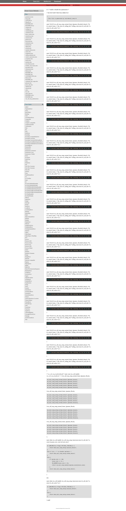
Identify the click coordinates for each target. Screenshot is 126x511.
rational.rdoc (28, 88)
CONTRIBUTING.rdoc (30, 76)
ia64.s (26, 90)
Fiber (26, 161)
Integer (27, 201)
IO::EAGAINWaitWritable (31, 185)
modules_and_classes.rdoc (31, 65)
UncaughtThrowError (30, 314)
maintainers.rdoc (29, 43)
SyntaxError (28, 289)
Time (26, 305)
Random (27, 251)
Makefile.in (28, 22)
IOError (27, 197)
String (26, 284)
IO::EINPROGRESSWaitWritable (33, 189)
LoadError (27, 208)
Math (26, 215)
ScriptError (27, 272)
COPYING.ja (28, 20)
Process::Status (28, 242)
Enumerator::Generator (30, 150)
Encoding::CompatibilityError (32, 136)
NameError (27, 222)
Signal (26, 276)
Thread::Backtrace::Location (31, 298)
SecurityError (28, 274)
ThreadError (28, 302)
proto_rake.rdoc (29, 84)
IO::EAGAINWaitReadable (31, 183)
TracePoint (27, 307)
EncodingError (28, 145)
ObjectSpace (28, 234)
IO (25, 182)
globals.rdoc (28, 39)
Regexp (27, 262)
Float (26, 173)
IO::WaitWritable (29, 196)
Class (26, 115)
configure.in (28, 29)
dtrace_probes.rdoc (29, 34)
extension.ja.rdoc (29, 36)
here (71, 5)
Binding (27, 114)
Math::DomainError (29, 216)
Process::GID (28, 241)
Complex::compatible (30, 122)
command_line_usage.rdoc (31, 81)
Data (26, 128)
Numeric (27, 230)
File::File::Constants (30, 166)
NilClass (27, 223)
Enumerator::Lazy (29, 152)
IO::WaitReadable (29, 194)
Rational (27, 258)
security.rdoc (28, 48)
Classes (31, 11)
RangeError (28, 256)
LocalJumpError (29, 209)
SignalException (29, 277)
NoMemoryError (29, 225)
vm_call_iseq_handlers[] (53, 376)
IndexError (27, 199)
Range (26, 255)
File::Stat (27, 169)
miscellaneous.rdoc (29, 64)
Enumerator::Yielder (30, 154)
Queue (26, 249)
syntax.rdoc (28, 51)
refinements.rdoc (29, 69)
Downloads (57, 1)
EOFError (27, 133)
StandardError (28, 281)
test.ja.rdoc (28, 18)
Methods (35, 11)
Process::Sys (28, 244)
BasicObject (28, 112)
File (26, 164)
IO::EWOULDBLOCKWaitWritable (33, 192)
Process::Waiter (28, 248)
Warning (27, 316)
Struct (26, 286)
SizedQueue (28, 279)
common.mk (28, 27)
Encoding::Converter (30, 138)
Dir (26, 129)
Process (27, 239)
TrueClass (27, 309)
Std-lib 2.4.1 (47, 1)
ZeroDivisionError (29, 317)
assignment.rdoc (29, 53)
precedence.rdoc (29, 67)
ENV (26, 131)
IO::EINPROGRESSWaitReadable (33, 187)
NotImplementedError (30, 229)
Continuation (28, 126)
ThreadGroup (28, 303)
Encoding (27, 135)
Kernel (26, 204)
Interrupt (27, 202)
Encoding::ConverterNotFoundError (33, 140)
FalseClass (27, 159)
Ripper (26, 265)
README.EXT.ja (29, 25)
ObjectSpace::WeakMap (30, 236)
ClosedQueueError (29, 117)
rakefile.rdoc (28, 86)
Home (24, 1)
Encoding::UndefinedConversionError (34, 143)
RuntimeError (28, 270)
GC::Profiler (28, 178)
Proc (26, 237)
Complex (27, 121)
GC (26, 176)
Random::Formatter (29, 253)
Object (26, 232)
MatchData (27, 213)
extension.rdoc (28, 37)
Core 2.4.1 (36, 1)
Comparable (28, 119)
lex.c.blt (27, 91)
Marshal (27, 211)
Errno (26, 155)
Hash (26, 180)
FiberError (27, 162)
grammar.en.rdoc (29, 17)
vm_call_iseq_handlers (54, 374)
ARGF (26, 107)
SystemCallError (29, 291)
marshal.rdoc (28, 44)
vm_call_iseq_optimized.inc (32, 98)
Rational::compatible (30, 260)
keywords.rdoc (28, 41)
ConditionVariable (29, 124)
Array (26, 110)
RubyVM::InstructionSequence (32, 269)
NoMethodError (29, 227)
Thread (27, 296)
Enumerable (28, 147)
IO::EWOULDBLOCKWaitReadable (34, 190)
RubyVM (27, 267)
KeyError (27, 206)
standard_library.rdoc (30, 50)
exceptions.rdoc (29, 58)
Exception (27, 157)
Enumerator (28, 148)
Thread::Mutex (28, 300)
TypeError (27, 310)
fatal (26, 319)
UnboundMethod (29, 312)
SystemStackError (29, 295)
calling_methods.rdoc (30, 55)
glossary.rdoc (28, 83)
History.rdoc (28, 71)
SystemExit (28, 293)
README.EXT (29, 23)
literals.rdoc (28, 60)
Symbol (27, 288)
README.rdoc (29, 72)
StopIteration (28, 282)
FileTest (27, 171)
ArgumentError (28, 108)
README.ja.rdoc (29, 95)
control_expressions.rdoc (31, 57)
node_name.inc (29, 93)
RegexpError (28, 263)
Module (27, 220)
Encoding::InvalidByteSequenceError (34, 142)
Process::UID (28, 246)
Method (27, 218)
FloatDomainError (29, 175)
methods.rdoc (28, 62)
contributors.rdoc (29, 32)
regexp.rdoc (28, 46)
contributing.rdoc (29, 30)
